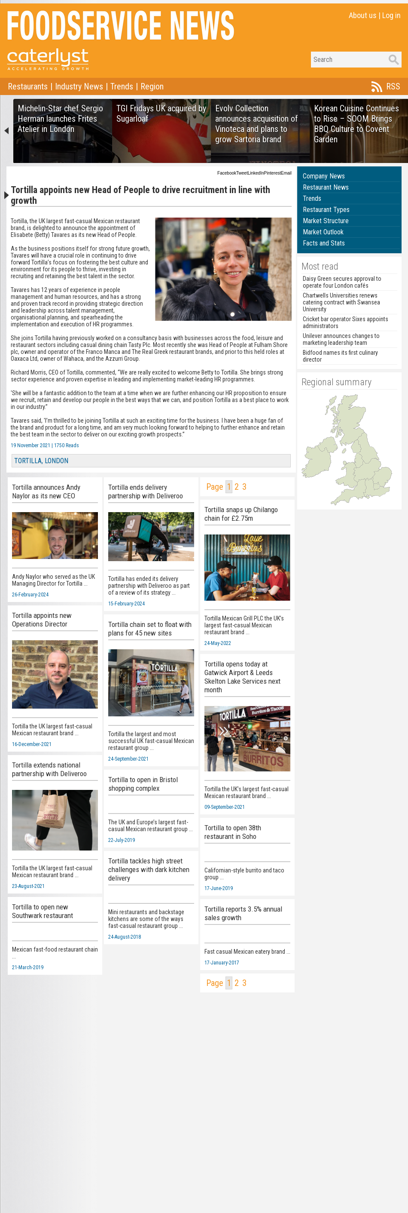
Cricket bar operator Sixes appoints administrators (345, 322)
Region (152, 86)
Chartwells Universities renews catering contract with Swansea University (341, 302)
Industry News (79, 86)
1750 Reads (66, 445)
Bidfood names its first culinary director (340, 356)
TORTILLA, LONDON (41, 461)
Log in (391, 15)
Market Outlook (323, 232)
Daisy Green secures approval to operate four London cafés (342, 282)
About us (363, 15)
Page (214, 487)
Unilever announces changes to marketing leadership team (341, 339)
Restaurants (28, 86)
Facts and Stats (324, 243)
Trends (121, 86)
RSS (393, 86)
